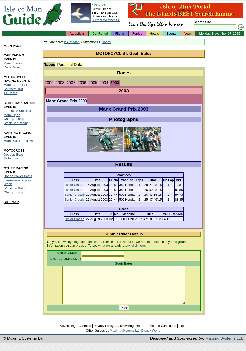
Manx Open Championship (14, 117)
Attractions (77, 33)
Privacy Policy (104, 333)
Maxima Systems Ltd (125, 338)
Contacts (84, 333)
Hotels (154, 33)
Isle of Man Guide (22, 14)
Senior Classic (75, 194)
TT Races (10, 93)
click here (138, 245)
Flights (119, 33)
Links (182, 333)
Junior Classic (74, 185)
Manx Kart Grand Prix (19, 141)
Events (171, 33)
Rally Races (12, 67)
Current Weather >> (106, 20)
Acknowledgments (129, 333)
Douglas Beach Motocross (14, 156)
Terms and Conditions (160, 333)
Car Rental (100, 33)
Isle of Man (72, 42)
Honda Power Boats (18, 176)
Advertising (67, 333)
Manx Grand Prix (16, 85)
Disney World (150, 338)
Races (106, 42)
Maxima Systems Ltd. (224, 346)
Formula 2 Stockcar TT (20, 111)
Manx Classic (13, 63)
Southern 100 (13, 89)
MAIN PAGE (13, 46)
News (188, 33)
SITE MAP (11, 202)
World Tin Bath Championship (14, 190)
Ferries (137, 33)
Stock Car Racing (16, 123)
